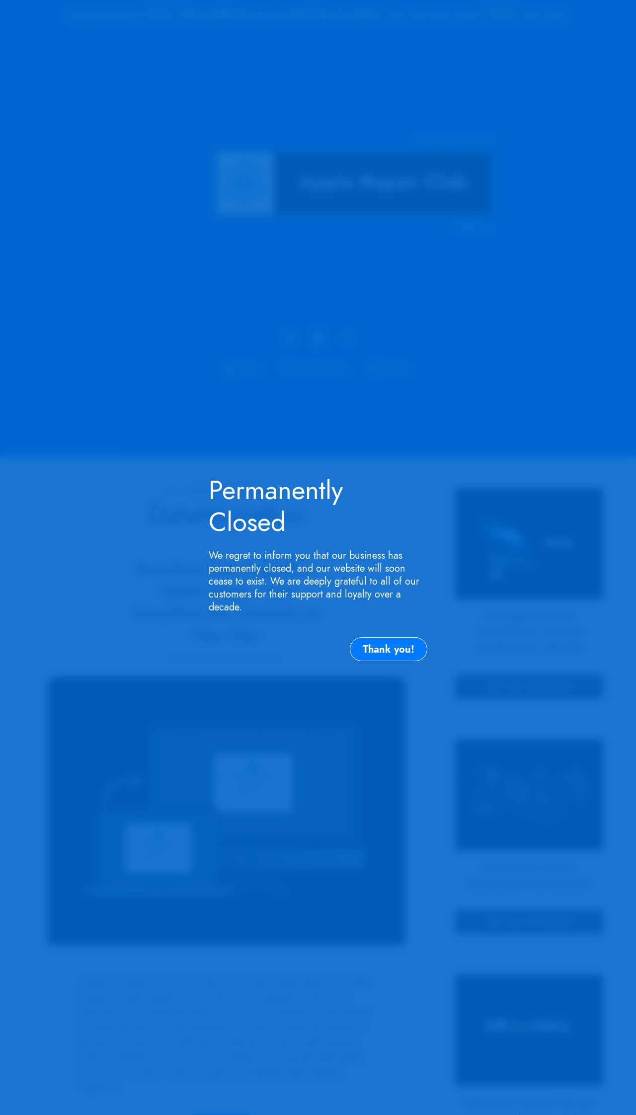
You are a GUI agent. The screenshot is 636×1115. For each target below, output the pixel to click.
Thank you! (388, 649)
